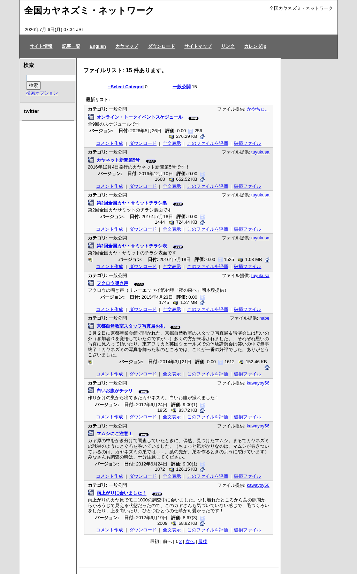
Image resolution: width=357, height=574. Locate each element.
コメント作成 (109, 143)
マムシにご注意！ (115, 434)
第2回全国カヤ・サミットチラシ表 (132, 245)
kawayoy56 (258, 383)
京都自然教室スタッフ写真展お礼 (131, 326)
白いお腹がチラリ (115, 391)
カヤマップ (126, 46)
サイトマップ (198, 46)
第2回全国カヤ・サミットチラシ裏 (132, 203)
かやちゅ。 (258, 109)
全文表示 (172, 143)
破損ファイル (247, 143)
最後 (202, 541)
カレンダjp (255, 46)
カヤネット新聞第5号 (118, 160)
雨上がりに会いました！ (121, 493)
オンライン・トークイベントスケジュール (140, 117)
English (98, 46)
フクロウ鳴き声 (112, 283)
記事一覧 (71, 46)
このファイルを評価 (207, 143)
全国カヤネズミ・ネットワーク (89, 10)
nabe (264, 318)
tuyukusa (260, 152)
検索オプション (42, 93)
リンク (228, 46)
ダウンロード (161, 46)
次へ (190, 541)
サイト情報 (41, 46)
